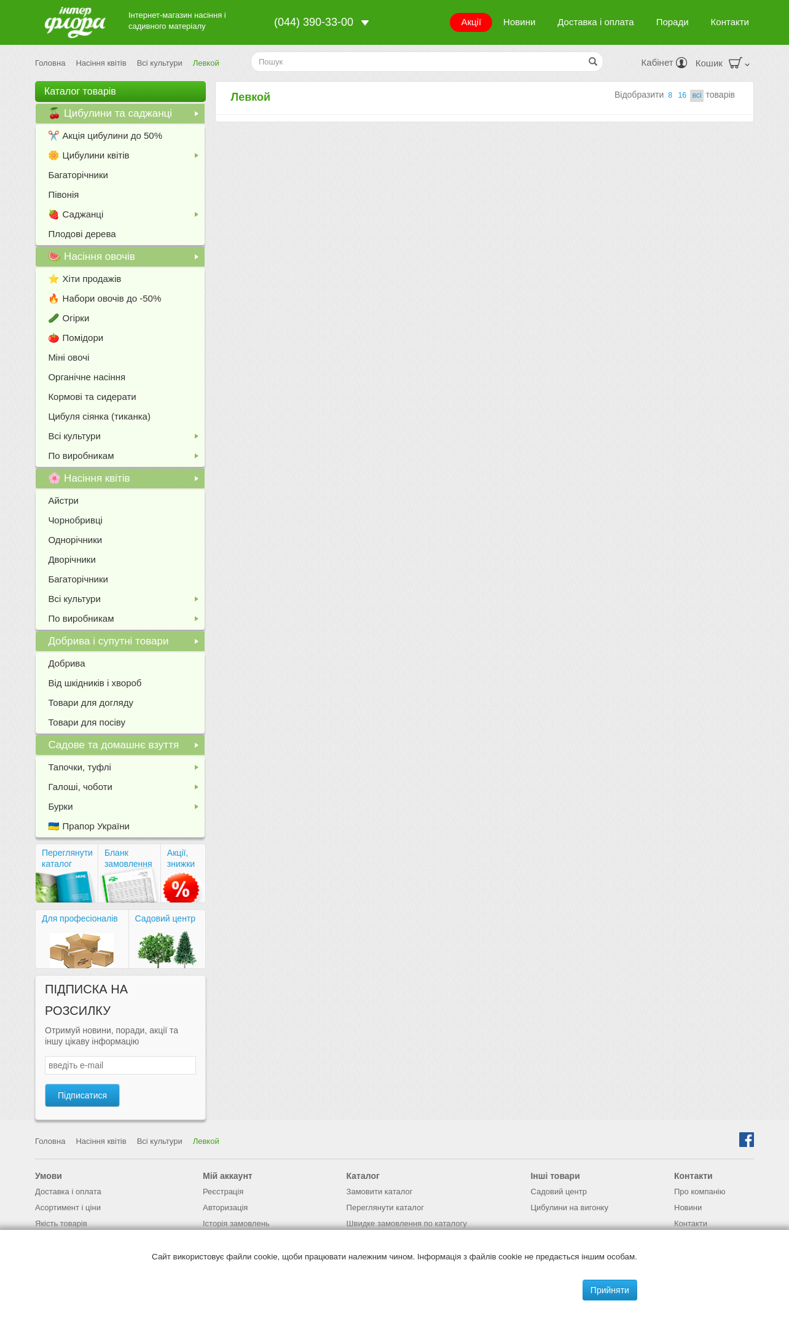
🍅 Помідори (75, 337)
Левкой (206, 63)
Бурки (125, 808)
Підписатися (82, 1095)
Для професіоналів (80, 918)
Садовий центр (165, 918)
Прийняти (610, 1290)
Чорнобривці (75, 520)
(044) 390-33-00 (313, 22)
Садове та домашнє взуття (125, 747)
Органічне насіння (86, 377)
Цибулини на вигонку (569, 1207)
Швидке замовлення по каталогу (407, 1223)
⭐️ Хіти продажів (84, 278)
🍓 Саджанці (125, 216)
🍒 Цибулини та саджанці (125, 115)
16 (682, 95)
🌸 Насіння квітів (125, 480)
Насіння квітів (101, 63)
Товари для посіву (86, 722)
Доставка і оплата (595, 22)
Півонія (63, 194)
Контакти (730, 22)
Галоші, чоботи (125, 789)
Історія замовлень (236, 1223)
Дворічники (71, 559)
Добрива (66, 663)
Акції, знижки (181, 858)
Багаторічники (78, 175)
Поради (672, 22)
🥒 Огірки (68, 318)
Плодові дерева (82, 234)
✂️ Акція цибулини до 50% (105, 135)
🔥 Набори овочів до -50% (104, 298)
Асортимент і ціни (68, 1207)
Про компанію (700, 1191)
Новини (519, 22)
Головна (50, 63)
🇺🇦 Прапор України (89, 826)
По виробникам (125, 458)
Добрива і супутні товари (125, 643)
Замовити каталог (380, 1191)
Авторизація (225, 1207)
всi (696, 95)
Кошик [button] (723, 63)
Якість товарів (61, 1223)
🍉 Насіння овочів (125, 259)
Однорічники (75, 539)
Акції (471, 22)
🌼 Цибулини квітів (125, 157)
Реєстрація (223, 1191)
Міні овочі (68, 357)
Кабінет (664, 62)
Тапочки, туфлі (125, 769)
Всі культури (160, 63)
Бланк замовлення (128, 858)
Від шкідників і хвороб (94, 683)
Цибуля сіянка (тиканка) (99, 416)
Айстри (63, 500)
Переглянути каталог (67, 858)
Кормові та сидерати (92, 396)
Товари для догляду (90, 702)
